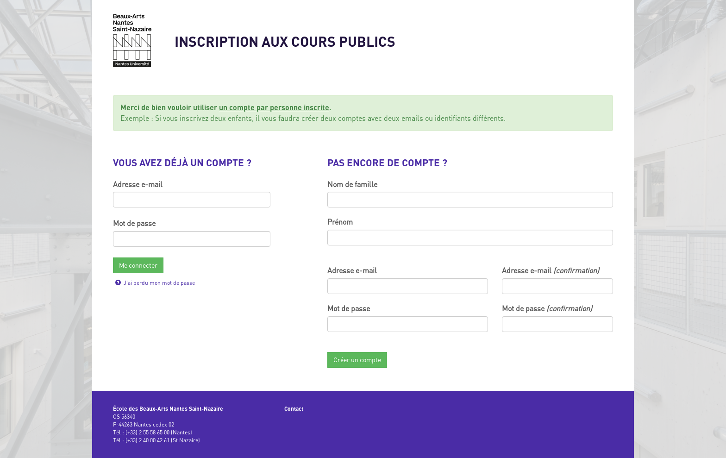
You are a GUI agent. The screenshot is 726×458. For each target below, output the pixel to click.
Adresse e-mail (138, 184)
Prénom (340, 221)
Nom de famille (352, 184)
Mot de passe (134, 223)
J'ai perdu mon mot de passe (155, 282)
